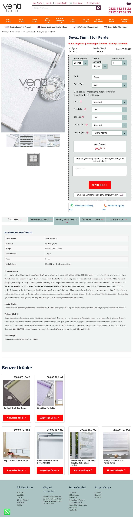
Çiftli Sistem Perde (75, 502)
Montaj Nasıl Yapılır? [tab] (66, 219)
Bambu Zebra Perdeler (77, 500)
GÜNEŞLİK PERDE (125, 20)
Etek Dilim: (79, 109)
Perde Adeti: (118, 58)
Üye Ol (49, 3)
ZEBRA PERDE (34, 20)
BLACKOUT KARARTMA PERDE (60, 20)
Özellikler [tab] (13, 219)
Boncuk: (78, 116)
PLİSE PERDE (8, 20)
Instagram (98, 497)
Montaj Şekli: (80, 132)
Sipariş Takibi (61, 3)
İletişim (19, 505)
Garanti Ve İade (48, 504)
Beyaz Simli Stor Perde (47, 32)
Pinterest (97, 495)
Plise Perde (73, 510)
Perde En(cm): (80, 58)
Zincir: (77, 101)
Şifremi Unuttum (23, 500)
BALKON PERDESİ (86, 20)
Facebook (97, 492)
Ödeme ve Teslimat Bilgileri (52, 501)
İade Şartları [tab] (116, 219)
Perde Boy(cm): (97, 60)
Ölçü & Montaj (93, 3)
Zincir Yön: (79, 84)
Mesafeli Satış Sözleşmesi (52, 496)
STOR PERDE (21, 20)
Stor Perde (16, 32)
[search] (64, 7)
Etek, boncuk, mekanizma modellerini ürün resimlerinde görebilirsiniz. (94, 93)
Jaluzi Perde (73, 507)
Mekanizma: (80, 124)
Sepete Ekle (98, 185)
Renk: (76, 76)
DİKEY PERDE (72, 20)
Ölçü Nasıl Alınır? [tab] (39, 219)
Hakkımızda (21, 492)
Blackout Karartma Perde (78, 505)
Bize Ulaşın (78, 3)
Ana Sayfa (37, 3)
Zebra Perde (73, 497)
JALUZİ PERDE (111, 20)
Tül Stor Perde (74, 495)
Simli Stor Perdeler (29, 32)
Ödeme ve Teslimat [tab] (91, 219)
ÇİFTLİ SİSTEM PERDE (47, 20)
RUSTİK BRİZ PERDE (98, 20)
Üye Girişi (20, 495)
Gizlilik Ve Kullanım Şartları (52, 499)
